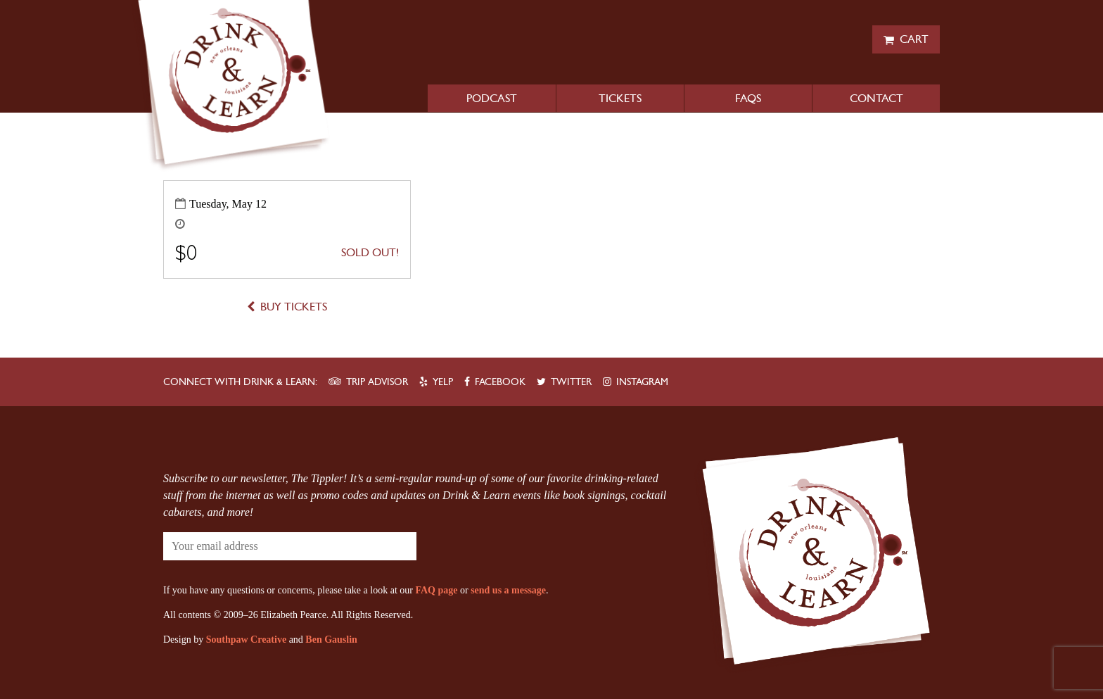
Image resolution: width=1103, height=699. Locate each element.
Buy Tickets (293, 306)
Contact (876, 98)
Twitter (571, 382)
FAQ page (436, 590)
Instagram (642, 382)
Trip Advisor (377, 382)
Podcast (491, 98)
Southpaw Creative (246, 639)
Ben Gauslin (331, 639)
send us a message (508, 590)
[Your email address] (247, 546)
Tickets (620, 98)
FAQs (748, 98)
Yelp (443, 382)
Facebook (500, 382)
